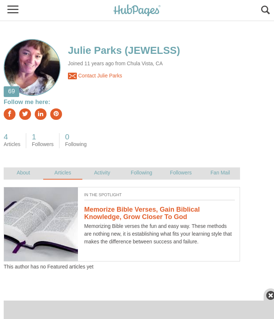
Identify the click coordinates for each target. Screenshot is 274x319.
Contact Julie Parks (95, 76)
